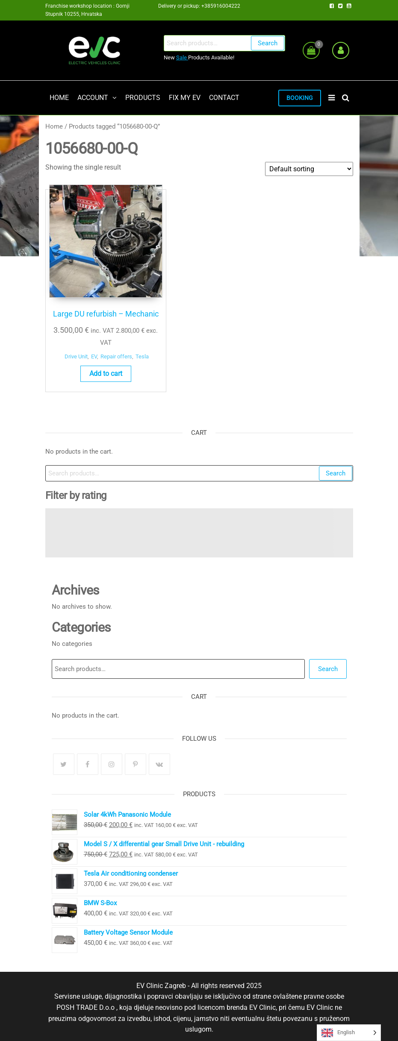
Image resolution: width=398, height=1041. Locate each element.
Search (267, 43)
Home (54, 127)
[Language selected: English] (349, 1032)
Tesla (88, 350)
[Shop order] (309, 170)
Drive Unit (65, 341)
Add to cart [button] (78, 367)
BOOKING (295, 98)
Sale (181, 57)
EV (84, 341)
